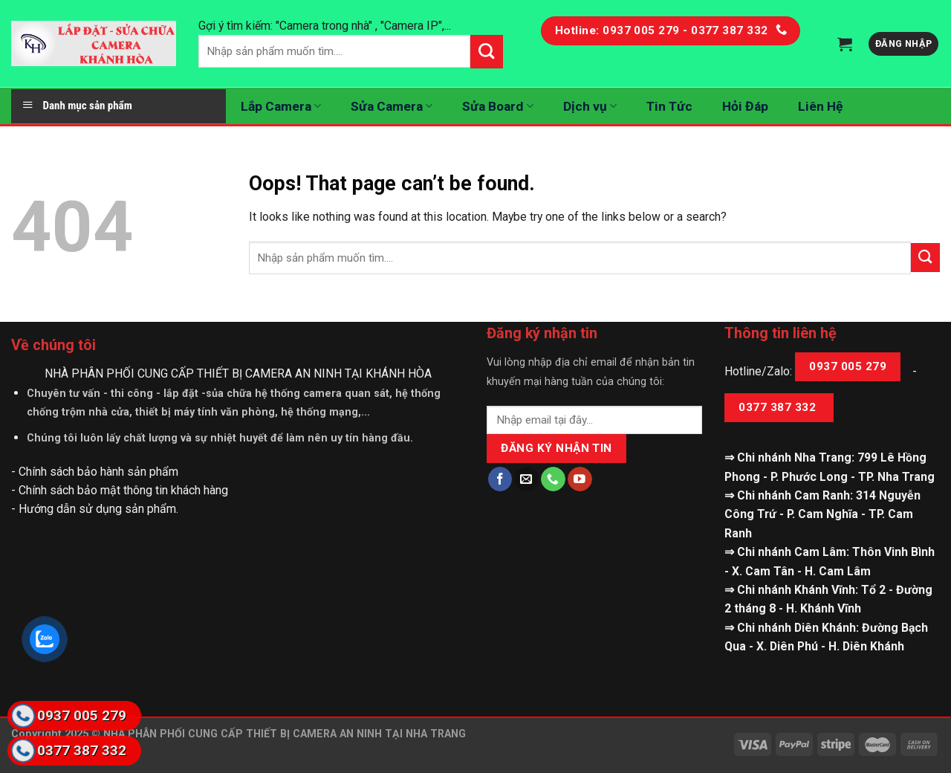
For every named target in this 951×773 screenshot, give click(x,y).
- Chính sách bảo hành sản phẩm (94, 472)
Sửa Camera (391, 106)
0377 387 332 (779, 407)
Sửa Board (497, 106)
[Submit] (925, 257)
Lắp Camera (281, 106)
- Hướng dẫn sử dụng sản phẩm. (94, 509)
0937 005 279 (847, 366)
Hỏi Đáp (745, 106)
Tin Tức (669, 106)
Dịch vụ (590, 106)
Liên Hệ (820, 106)
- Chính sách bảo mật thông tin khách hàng (119, 490)
